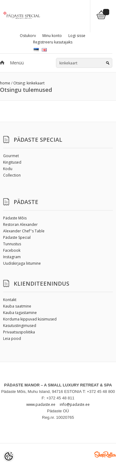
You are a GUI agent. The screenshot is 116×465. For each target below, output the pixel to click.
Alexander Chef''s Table (24, 231)
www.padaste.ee (40, 404)
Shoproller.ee (105, 454)
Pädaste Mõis (15, 218)
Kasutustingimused (19, 325)
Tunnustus (12, 244)
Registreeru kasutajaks (52, 42)
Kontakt (9, 299)
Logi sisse (76, 35)
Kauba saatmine (17, 306)
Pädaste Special (17, 237)
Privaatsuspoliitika (19, 332)
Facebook (11, 250)
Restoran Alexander (20, 224)
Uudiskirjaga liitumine (22, 263)
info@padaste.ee (75, 404)
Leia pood (12, 338)
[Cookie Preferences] (8, 456)
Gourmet (11, 155)
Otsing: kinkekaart (29, 83)
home (5, 83)
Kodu (7, 168)
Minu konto (52, 35)
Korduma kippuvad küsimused (30, 319)
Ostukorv (28, 35)
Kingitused (12, 162)
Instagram (12, 256)
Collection (12, 175)
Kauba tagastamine (20, 312)
